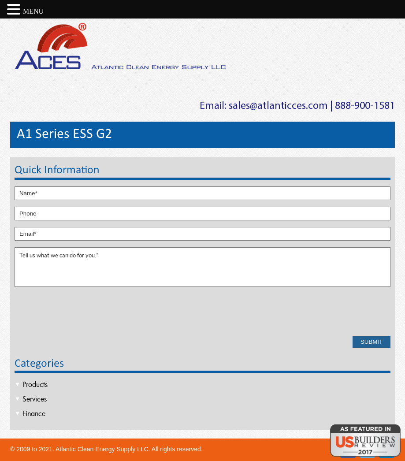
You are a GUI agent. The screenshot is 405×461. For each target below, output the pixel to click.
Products (35, 384)
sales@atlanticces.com (278, 106)
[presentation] (82, 312)
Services (34, 399)
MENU (33, 11)
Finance (33, 413)
